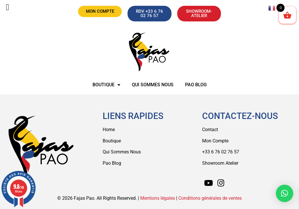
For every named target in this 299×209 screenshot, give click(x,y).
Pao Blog (196, 84)
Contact (210, 129)
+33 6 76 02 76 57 (220, 152)
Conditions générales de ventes (210, 198)
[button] (284, 193)
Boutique (106, 85)
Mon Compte (215, 141)
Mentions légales (157, 198)
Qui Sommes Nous (122, 152)
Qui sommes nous (153, 84)
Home (109, 129)
